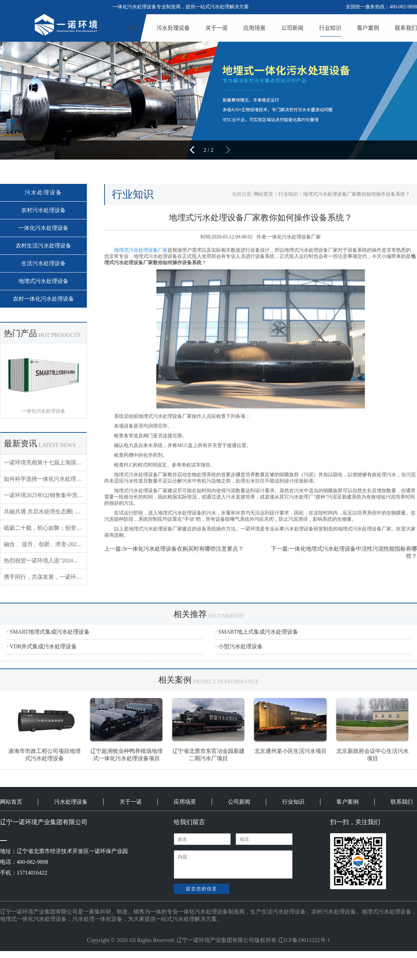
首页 (134, 28)
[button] (194, 149)
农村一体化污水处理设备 (43, 299)
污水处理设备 (173, 28)
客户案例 (368, 28)
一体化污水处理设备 (43, 228)
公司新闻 (292, 28)
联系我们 (406, 28)
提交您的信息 (201, 888)
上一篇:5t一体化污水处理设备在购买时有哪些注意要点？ (174, 549)
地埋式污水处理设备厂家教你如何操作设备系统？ (356, 194)
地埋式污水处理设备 (43, 281)
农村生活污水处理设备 (43, 246)
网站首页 (263, 194)
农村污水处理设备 (43, 210)
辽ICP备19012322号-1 (304, 940)
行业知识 (330, 28)
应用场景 (254, 28)
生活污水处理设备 (43, 263)
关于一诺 (216, 28)
